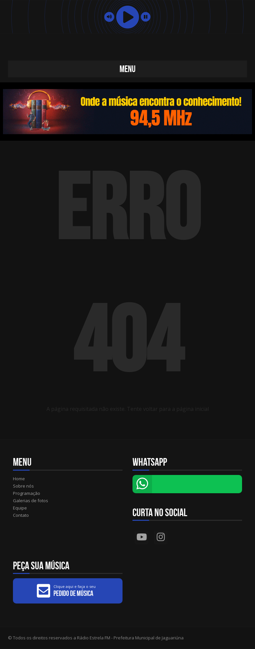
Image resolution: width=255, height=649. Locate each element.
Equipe (20, 508)
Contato (21, 515)
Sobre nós (23, 486)
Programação (26, 493)
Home (19, 479)
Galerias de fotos (30, 501)
